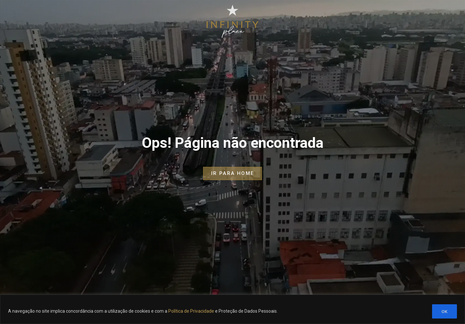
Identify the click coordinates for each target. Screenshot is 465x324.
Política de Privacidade (191, 311)
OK (444, 311)
